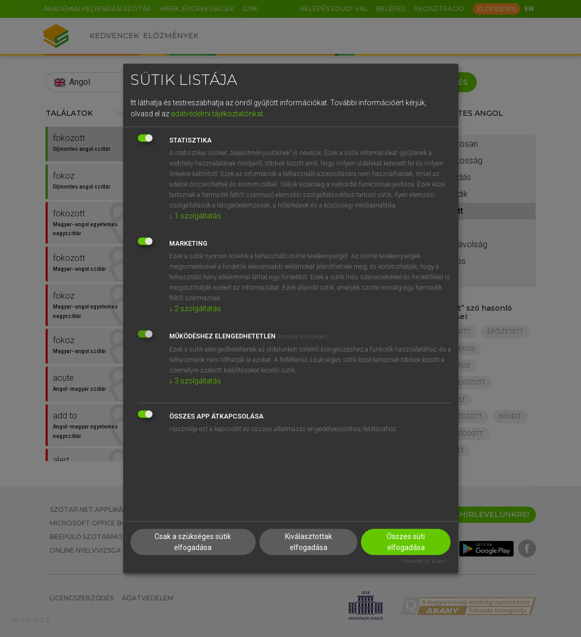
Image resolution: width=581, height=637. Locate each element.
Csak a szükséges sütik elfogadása (193, 542)
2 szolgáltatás (195, 308)
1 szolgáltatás (195, 215)
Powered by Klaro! (424, 561)
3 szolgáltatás (195, 380)
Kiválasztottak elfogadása (308, 542)
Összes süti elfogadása (406, 542)
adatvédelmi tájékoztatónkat (217, 113)
